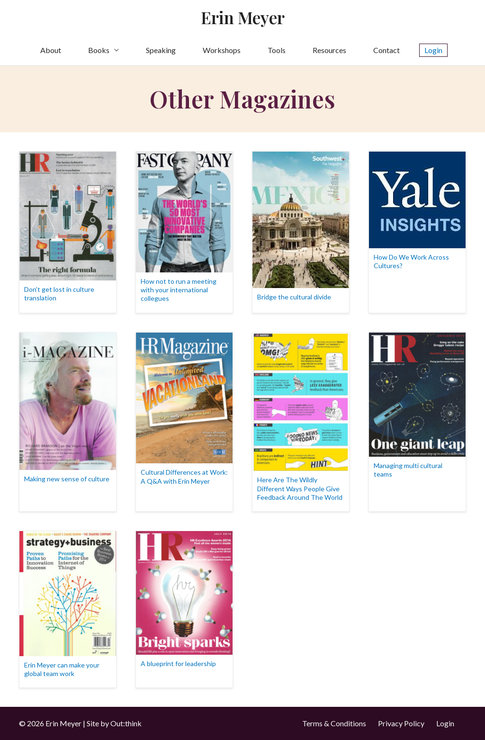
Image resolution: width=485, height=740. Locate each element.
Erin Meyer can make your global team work (61, 669)
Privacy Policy (401, 723)
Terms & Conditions (334, 723)
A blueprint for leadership (178, 663)
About (50, 49)
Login (445, 723)
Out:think (126, 723)
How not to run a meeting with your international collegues (178, 289)
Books (98, 49)
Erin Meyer (243, 17)
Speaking (161, 49)
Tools (277, 49)
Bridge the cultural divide (294, 297)
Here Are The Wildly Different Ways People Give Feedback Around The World (299, 488)
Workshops (222, 49)
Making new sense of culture (66, 479)
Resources (329, 49)
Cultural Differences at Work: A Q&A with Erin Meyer (184, 476)
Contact (386, 49)
